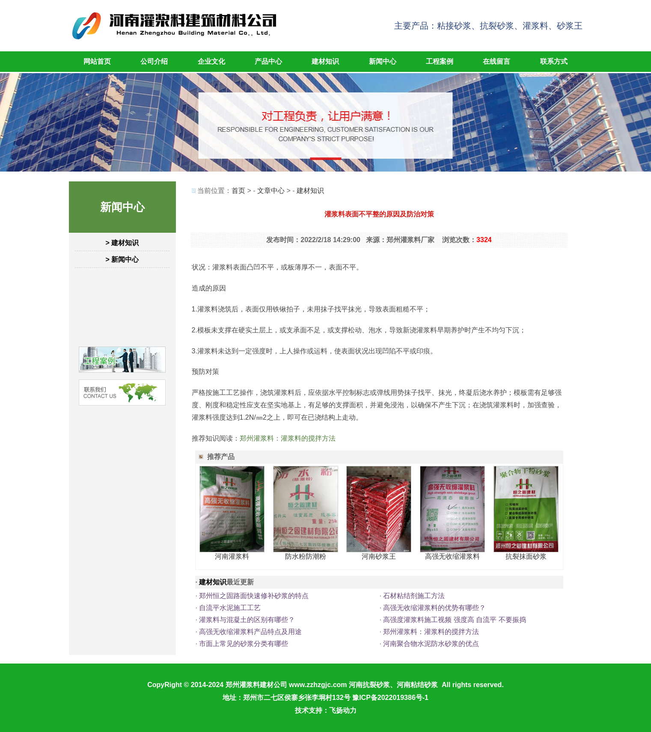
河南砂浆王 (379, 556)
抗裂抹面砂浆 (526, 556)
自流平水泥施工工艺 (230, 607)
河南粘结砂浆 (417, 684)
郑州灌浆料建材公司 (256, 684)
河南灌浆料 (232, 556)
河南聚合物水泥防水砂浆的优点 (431, 643)
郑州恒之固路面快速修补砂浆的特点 (254, 595)
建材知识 (325, 61)
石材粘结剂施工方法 (414, 595)
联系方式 (554, 61)
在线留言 (496, 61)
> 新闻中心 (122, 259)
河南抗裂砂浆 (369, 684)
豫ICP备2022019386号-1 (390, 697)
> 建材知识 (122, 242)
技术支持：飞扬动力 (326, 710)
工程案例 (439, 61)
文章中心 (271, 190)
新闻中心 (382, 61)
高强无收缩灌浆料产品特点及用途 (250, 631)
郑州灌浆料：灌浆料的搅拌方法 (288, 438)
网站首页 (97, 61)
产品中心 (268, 61)
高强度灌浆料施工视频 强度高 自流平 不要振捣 (454, 619)
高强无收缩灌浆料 (452, 556)
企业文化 (211, 61)
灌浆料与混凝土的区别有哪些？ (247, 619)
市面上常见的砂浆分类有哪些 (243, 643)
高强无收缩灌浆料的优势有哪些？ (434, 607)
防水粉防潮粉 (305, 556)
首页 (238, 190)
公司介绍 (154, 61)
